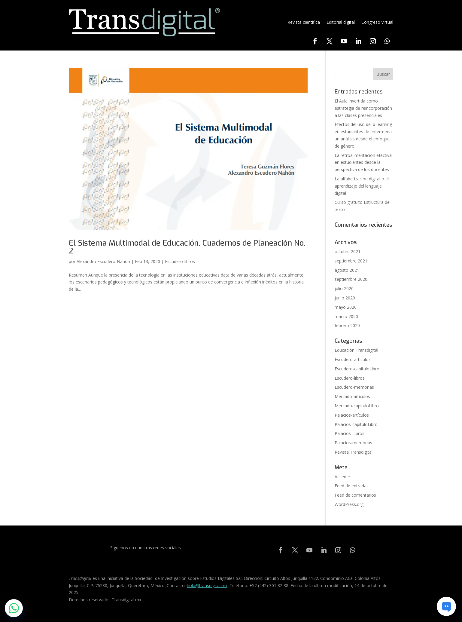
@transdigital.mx (211, 585)
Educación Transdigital (356, 350)
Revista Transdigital (353, 452)
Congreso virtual (377, 22)
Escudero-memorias (354, 387)
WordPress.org (349, 504)
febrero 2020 (347, 325)
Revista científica (303, 22)
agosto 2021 (347, 270)
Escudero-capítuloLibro (357, 369)
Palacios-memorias (353, 443)
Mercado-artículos (352, 396)
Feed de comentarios (355, 495)
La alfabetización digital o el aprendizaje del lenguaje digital (362, 186)
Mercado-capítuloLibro (357, 406)
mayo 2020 (346, 307)
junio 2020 (345, 298)
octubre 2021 (347, 251)
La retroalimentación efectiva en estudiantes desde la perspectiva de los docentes (363, 162)
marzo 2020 (346, 316)
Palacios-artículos (352, 415)
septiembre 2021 (351, 261)
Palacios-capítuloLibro (356, 424)
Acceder (342, 477)
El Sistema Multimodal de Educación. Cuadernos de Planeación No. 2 (187, 247)
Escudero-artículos (353, 359)
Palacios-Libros (349, 433)
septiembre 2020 (351, 279)
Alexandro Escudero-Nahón (103, 261)
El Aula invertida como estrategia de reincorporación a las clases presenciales (363, 108)
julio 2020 (344, 288)
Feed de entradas (352, 486)
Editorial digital (341, 22)
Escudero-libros (180, 261)
